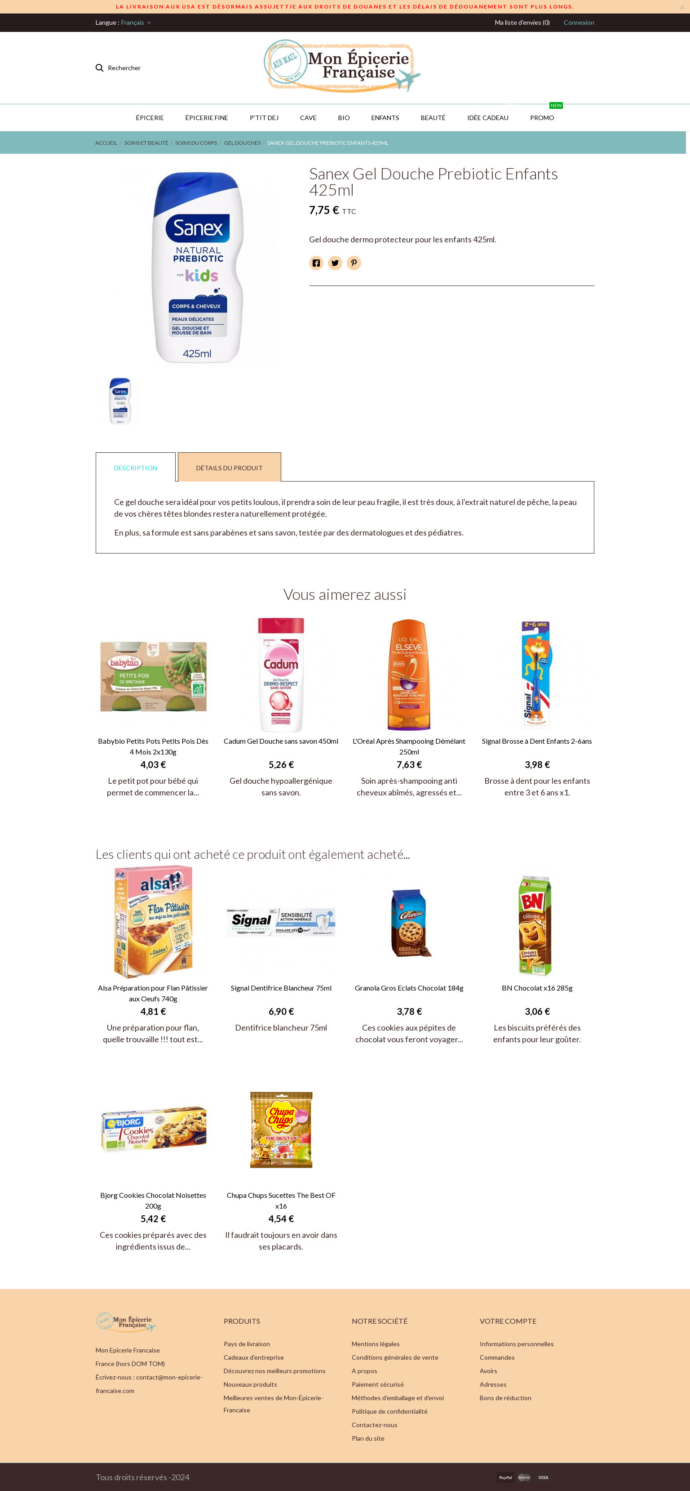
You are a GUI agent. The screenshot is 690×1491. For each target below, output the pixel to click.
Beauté (433, 117)
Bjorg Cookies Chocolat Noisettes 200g (153, 1200)
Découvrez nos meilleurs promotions (275, 1371)
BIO (344, 117)
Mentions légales (376, 1344)
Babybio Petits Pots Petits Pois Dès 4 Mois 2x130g (153, 746)
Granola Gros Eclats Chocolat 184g (409, 987)
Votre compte (508, 1321)
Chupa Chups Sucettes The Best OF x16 (281, 1200)
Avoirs (488, 1371)
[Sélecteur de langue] (136, 22)
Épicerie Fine (207, 117)
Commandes (497, 1357)
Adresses (493, 1384)
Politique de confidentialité (390, 1411)
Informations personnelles (517, 1344)
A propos (364, 1371)
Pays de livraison (247, 1344)
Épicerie (150, 117)
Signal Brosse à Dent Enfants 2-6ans (537, 741)
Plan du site (368, 1438)
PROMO (546, 112)
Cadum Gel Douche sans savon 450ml (281, 741)
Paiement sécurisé (378, 1384)
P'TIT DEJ (264, 117)
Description (135, 468)
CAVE (308, 117)
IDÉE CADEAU (492, 112)
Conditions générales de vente (395, 1357)
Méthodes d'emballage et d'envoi (398, 1398)
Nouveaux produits (250, 1384)
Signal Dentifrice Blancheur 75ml (281, 987)
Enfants (385, 117)
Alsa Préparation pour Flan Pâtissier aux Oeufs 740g (153, 993)
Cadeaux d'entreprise (254, 1357)
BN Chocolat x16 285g (537, 987)
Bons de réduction (505, 1398)
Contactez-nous (375, 1425)
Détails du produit (229, 468)
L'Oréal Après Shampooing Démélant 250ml (409, 746)
